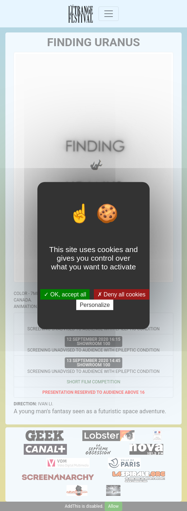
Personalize (95, 305)
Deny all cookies (121, 294)
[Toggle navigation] (109, 13)
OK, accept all (65, 294)
